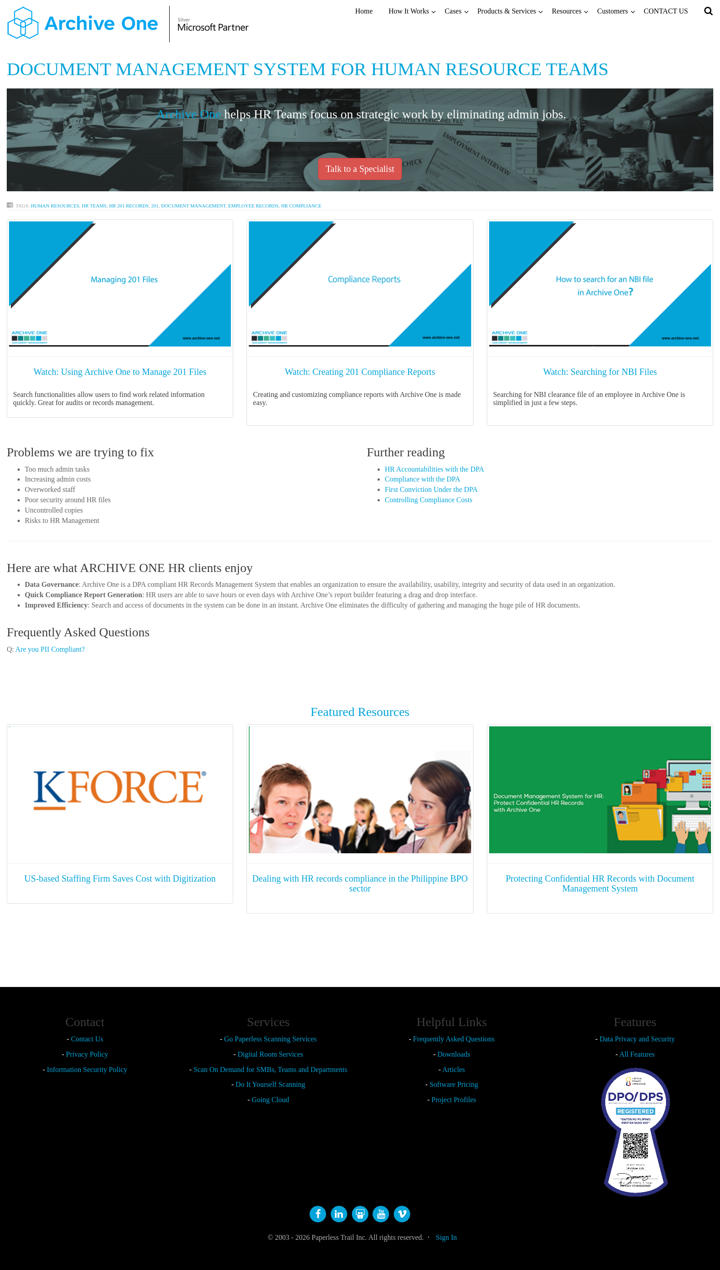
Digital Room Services (270, 1054)
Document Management (193, 205)
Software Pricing (453, 1084)
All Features (637, 1054)
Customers (612, 11)
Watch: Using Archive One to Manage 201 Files (119, 372)
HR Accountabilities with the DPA (434, 469)
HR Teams (94, 205)
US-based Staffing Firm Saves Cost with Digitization (120, 878)
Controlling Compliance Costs (428, 500)
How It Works (408, 11)
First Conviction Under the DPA (431, 489)
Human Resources (55, 205)
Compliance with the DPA (422, 479)
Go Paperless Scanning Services (270, 1039)
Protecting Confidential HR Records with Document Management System (600, 883)
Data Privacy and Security (637, 1039)
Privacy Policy (87, 1054)
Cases (453, 11)
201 (155, 205)
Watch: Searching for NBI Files (600, 372)
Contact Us (87, 1039)
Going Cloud (270, 1099)
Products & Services (506, 11)
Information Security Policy (87, 1069)
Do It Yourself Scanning (271, 1084)
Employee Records (253, 205)
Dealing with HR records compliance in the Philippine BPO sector (360, 883)
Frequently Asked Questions (454, 1039)
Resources (566, 11)
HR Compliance (301, 205)
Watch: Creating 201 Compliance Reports (360, 372)
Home (364, 11)
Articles (453, 1069)
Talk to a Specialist (360, 169)
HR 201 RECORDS (128, 205)
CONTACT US (666, 11)
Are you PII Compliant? (49, 649)
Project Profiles (454, 1099)
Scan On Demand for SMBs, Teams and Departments (270, 1069)
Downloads (453, 1054)
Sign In (446, 1237)
